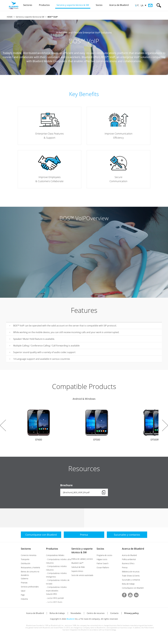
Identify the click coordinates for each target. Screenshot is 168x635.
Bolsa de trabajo (128, 584)
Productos (52, 548)
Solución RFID (51, 594)
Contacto (114, 613)
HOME (10, 17)
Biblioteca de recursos (131, 571)
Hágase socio (102, 559)
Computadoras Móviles (55, 555)
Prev (3, 425)
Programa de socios (104, 555)
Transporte (25, 559)
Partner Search (102, 563)
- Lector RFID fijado (54, 602)
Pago (23, 595)
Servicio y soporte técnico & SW (30, 17)
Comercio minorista (28, 555)
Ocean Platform (103, 567)
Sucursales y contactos (131, 579)
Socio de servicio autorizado (82, 575)
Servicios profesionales (30, 586)
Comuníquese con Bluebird (132, 588)
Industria (24, 599)
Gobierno (24, 578)
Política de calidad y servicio (82, 559)
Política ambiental (129, 559)
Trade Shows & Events (131, 575)
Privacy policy (131, 613)
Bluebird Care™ (77, 563)
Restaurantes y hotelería (30, 567)
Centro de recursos (96, 613)
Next (165, 425)
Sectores (26, 548)
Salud (23, 590)
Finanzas (24, 582)
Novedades (76, 613)
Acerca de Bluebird (133, 548)
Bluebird (70, 619)
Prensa (124, 567)
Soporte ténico (77, 571)
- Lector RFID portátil (55, 598)
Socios (100, 548)
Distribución (25, 563)
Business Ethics (128, 563)
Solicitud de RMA (78, 567)
